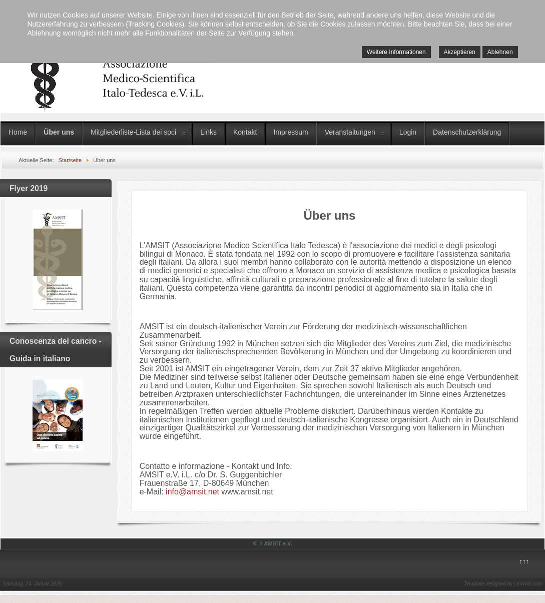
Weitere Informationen (396, 52)
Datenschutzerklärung (467, 132)
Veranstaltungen (350, 132)
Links (208, 132)
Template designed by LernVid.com (503, 583)
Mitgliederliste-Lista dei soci (133, 132)
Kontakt (245, 132)
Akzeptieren (459, 52)
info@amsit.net (192, 491)
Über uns (59, 132)
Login (407, 132)
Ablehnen (500, 52)
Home (18, 132)
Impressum (290, 132)
